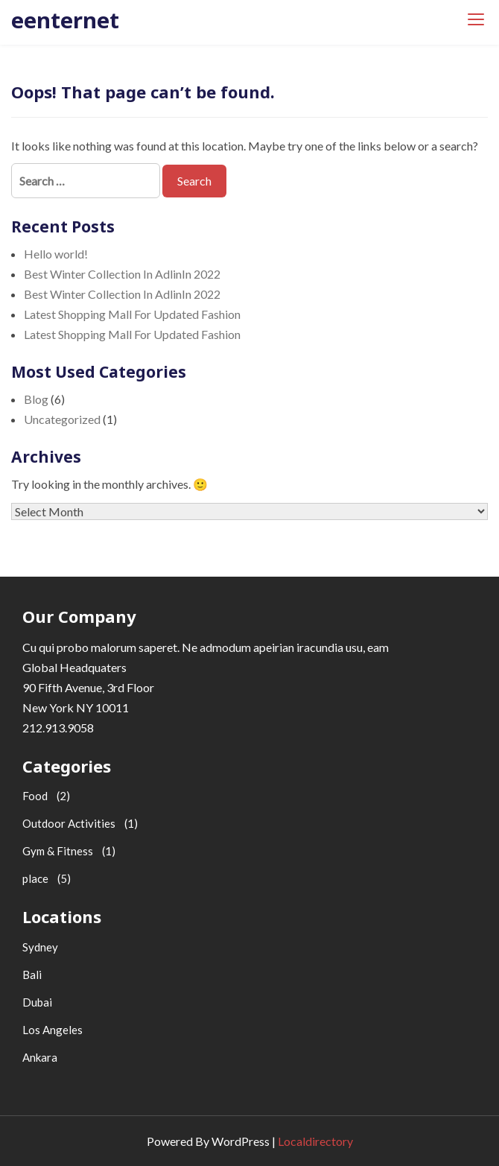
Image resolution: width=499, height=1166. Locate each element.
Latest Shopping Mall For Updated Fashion (132, 314)
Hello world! (56, 254)
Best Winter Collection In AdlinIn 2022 (122, 274)
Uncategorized (62, 419)
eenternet (65, 19)
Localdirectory (315, 1141)
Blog (36, 399)
